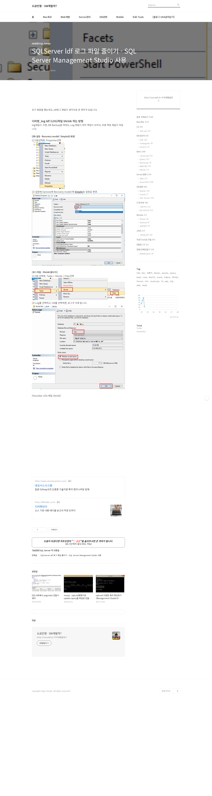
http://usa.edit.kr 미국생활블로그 (52, 730)
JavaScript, (155, 281)
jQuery (144, 159)
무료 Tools (138, 17)
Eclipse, (167, 277)
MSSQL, (175, 277)
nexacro (144, 146)
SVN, (139, 273)
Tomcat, (140, 281)
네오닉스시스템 (43, 526)
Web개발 (65, 17)
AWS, (139, 285)
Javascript (146, 155)
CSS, (147, 281)
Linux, (145, 277)
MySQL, (157, 273)
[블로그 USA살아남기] (164, 17)
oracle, (160, 277)
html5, (145, 285)
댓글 (34, 714)
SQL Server (147, 197)
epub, (139, 277)
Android (144, 222)
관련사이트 (166, 784)
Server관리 (85, 17)
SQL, (172, 281)
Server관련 (144, 174)
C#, (162, 281)
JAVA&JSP (146, 234)
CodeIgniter (146, 143)
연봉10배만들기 (145, 249)
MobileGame (146, 253)
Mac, (144, 273)
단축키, (150, 273)
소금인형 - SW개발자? (44, 6)
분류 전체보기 (145, 116)
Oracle (144, 194)
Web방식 (145, 226)
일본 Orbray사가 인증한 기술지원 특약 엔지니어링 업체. (62, 530)
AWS (143, 178)
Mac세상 (47, 17)
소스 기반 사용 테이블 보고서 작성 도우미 (55, 551)
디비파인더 (41, 547)
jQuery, (173, 273)
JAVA (141, 230)
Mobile (120, 17)
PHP (143, 139)
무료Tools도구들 (146, 239)
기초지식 (145, 206)
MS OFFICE (146, 210)
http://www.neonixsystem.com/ (51, 522)
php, (167, 281)
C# (140, 126)
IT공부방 (142, 202)
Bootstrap (145, 162)
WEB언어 (143, 135)
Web (141, 151)
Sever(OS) (147, 182)
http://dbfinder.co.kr (45, 543)
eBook (144, 169)
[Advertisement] (78, 494)
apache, (165, 273)
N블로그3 (143, 244)
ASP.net (145, 131)
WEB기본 (145, 166)
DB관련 (103, 17)
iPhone (144, 219)
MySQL (145, 191)
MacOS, (152, 277)
